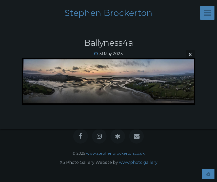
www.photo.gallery (138, 162)
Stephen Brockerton (108, 13)
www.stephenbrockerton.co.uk (115, 153)
